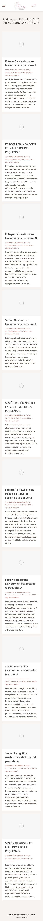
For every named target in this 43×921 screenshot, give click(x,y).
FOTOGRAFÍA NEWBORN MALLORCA (17, 70)
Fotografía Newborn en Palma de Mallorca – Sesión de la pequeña (19, 494)
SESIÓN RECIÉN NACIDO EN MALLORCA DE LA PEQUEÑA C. (20, 407)
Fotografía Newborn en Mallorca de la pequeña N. (21, 236)
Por (13, 72)
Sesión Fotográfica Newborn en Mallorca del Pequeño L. (20, 670)
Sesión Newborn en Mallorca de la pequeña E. (21, 322)
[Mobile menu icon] (3, 5)
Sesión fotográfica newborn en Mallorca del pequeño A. (20, 757)
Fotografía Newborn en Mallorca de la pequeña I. (20, 63)
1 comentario (9, 861)
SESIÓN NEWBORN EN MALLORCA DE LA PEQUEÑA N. (19, 847)
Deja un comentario (12, 75)
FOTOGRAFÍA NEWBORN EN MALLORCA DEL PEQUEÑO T (20, 148)
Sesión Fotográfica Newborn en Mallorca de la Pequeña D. (20, 584)
